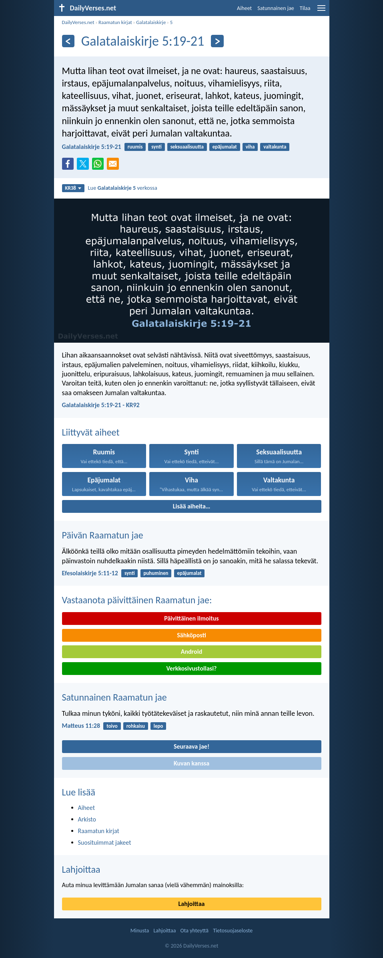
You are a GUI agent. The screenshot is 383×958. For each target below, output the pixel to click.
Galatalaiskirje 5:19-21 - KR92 (101, 405)
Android (191, 651)
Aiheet (244, 8)
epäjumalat (225, 147)
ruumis (135, 147)
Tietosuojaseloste (233, 930)
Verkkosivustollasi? (191, 668)
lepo (158, 726)
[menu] (321, 11)
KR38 (73, 188)
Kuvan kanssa (191, 763)
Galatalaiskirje (151, 22)
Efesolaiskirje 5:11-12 (90, 573)
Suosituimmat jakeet (104, 842)
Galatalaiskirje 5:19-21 (91, 147)
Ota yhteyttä (194, 930)
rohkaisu (135, 726)
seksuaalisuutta (187, 147)
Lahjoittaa (81, 869)
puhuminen (155, 573)
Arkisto (87, 819)
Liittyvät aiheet (91, 432)
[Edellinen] (68, 41)
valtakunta (274, 147)
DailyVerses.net (78, 22)
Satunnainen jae (275, 8)
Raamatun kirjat (115, 22)
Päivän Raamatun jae (102, 535)
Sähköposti (191, 635)
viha (250, 147)
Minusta (139, 930)
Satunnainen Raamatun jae (114, 697)
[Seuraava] (217, 41)
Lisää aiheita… (192, 506)
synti (156, 147)
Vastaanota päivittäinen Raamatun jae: (137, 600)
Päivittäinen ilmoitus (191, 618)
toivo (112, 726)
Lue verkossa (122, 187)
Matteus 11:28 (81, 725)
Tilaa (305, 8)
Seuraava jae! (191, 746)
